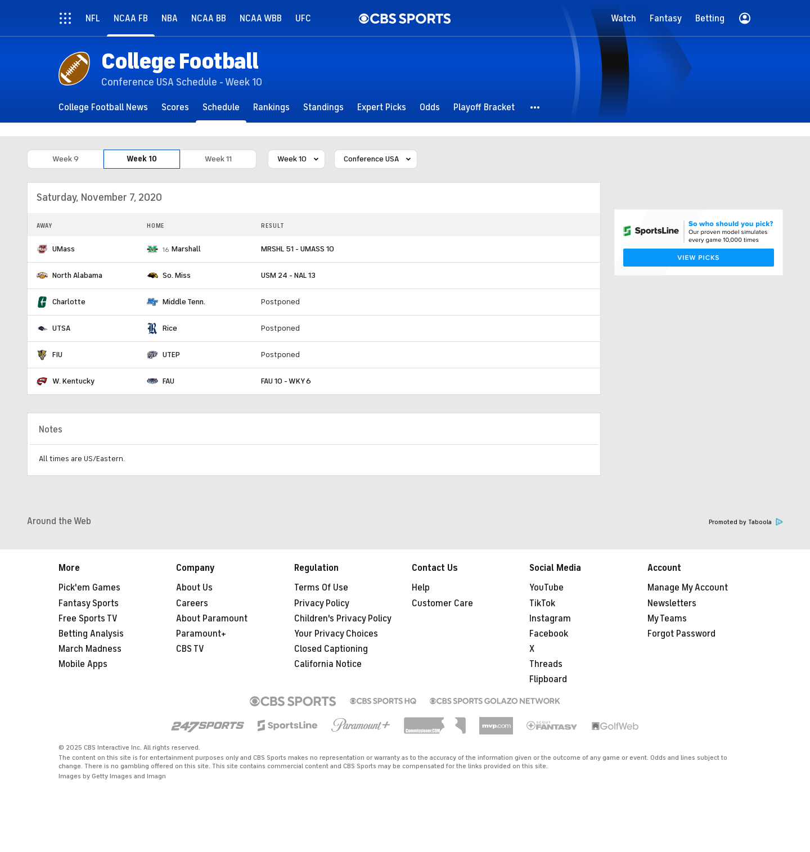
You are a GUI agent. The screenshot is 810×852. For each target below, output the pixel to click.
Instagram (550, 618)
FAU (168, 381)
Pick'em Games (89, 587)
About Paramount (212, 618)
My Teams (667, 618)
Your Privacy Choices (336, 633)
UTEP (171, 354)
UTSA (61, 328)
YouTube (546, 587)
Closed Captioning (331, 649)
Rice (170, 328)
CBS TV (190, 649)
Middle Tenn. (184, 301)
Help (421, 587)
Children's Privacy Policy (343, 618)
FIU (57, 354)
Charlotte (69, 301)
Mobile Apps (82, 664)
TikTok (542, 603)
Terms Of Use (321, 587)
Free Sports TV (88, 618)
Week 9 (65, 159)
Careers (192, 603)
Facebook (548, 633)
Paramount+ (201, 633)
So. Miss (177, 275)
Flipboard (548, 679)
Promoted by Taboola (746, 522)
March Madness (90, 649)
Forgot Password (681, 633)
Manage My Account (687, 587)
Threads (545, 664)
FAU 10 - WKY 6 (286, 381)
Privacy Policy (321, 603)
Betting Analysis (91, 633)
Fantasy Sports (88, 603)
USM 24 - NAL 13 (288, 275)
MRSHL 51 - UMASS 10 (297, 249)
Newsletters (671, 603)
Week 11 (218, 159)
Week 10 (142, 159)
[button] (535, 107)
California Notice (328, 664)
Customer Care (442, 603)
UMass (63, 249)
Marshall (186, 249)
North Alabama (77, 275)
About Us (194, 587)
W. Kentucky (73, 381)
